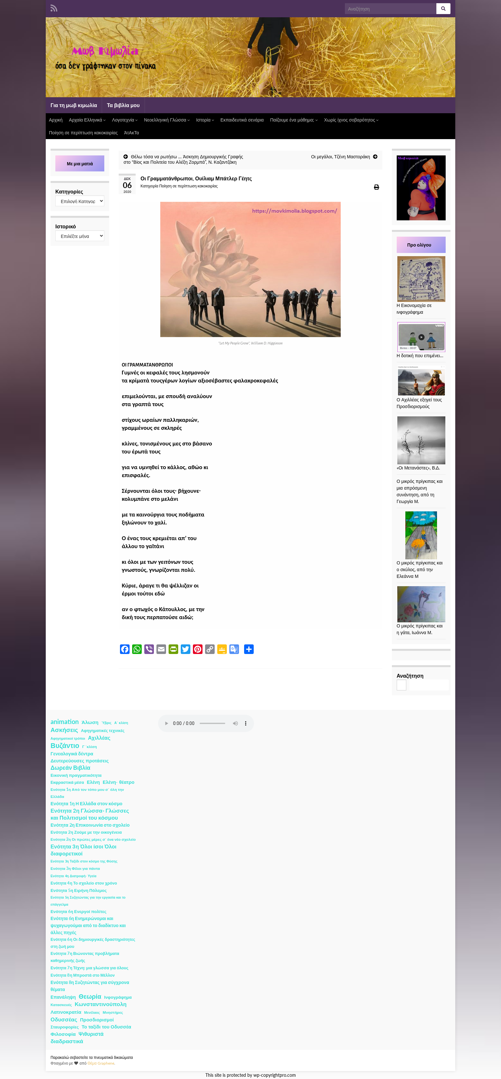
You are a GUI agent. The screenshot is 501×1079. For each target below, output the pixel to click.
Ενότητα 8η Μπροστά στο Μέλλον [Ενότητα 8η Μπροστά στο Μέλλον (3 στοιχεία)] (83, 975)
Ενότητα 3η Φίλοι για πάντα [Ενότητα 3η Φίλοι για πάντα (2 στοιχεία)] (75, 868)
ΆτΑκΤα (131, 132)
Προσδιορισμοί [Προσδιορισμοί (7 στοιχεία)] (97, 1019)
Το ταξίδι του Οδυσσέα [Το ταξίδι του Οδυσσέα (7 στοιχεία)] (106, 1026)
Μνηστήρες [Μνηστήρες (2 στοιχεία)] (113, 1012)
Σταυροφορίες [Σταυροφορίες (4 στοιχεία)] (65, 1026)
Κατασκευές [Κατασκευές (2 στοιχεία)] (61, 1004)
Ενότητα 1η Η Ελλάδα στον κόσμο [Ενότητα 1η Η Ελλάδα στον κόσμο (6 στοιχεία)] (87, 803)
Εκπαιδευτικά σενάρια (242, 119)
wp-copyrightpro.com (274, 1075)
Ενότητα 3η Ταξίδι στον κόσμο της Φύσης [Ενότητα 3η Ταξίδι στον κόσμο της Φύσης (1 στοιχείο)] (84, 861)
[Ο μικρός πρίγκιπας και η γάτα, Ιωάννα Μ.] (421, 604)
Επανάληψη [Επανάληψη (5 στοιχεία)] (63, 997)
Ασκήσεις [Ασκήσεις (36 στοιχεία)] (64, 729)
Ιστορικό (65, 226)
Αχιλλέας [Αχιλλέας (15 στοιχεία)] (99, 738)
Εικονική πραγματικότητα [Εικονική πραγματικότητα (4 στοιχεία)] (76, 775)
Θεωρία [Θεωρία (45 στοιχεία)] (90, 996)
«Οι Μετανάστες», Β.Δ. (418, 467)
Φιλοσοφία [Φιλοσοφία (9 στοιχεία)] (63, 1034)
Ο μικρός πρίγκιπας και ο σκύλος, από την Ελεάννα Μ (420, 569)
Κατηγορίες (69, 191)
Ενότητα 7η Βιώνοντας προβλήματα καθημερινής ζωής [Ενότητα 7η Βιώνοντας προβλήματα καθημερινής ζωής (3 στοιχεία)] (85, 957)
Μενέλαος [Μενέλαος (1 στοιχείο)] (92, 1012)
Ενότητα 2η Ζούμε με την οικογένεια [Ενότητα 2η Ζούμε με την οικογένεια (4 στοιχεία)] (86, 832)
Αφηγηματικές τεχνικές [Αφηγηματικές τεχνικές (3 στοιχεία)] (102, 730)
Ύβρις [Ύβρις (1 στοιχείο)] (106, 723)
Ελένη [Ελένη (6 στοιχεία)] (93, 782)
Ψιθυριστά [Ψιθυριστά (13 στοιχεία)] (91, 1034)
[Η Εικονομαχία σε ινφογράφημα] (421, 279)
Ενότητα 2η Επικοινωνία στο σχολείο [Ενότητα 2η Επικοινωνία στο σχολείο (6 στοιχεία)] (90, 825)
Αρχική (56, 119)
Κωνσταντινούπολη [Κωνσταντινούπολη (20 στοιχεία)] (100, 1004)
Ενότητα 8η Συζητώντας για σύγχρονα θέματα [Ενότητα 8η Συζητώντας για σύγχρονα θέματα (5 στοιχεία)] (90, 986)
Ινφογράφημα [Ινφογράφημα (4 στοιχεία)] (118, 997)
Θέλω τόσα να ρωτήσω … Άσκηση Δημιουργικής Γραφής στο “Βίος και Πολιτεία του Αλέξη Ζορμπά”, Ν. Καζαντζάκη (183, 159)
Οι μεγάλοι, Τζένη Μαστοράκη (340, 156)
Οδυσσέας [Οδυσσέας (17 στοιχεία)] (64, 1019)
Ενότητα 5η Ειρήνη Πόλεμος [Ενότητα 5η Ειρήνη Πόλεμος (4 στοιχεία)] (79, 890)
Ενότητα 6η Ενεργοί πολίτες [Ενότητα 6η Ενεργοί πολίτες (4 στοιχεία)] (79, 911)
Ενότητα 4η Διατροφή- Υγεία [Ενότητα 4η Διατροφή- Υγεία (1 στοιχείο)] (73, 876)
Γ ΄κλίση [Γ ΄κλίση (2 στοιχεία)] (89, 746)
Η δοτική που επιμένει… (420, 355)
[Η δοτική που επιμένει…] (421, 337)
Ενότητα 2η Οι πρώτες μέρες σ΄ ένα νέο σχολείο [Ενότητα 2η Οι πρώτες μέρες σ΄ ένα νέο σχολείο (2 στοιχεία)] (93, 839)
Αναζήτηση (410, 676)
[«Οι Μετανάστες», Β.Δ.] (421, 440)
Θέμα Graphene (100, 1063)
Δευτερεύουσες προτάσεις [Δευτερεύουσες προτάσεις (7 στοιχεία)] (80, 760)
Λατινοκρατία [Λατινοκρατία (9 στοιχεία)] (66, 1012)
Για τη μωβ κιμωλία (74, 105)
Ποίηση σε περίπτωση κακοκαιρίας (83, 132)
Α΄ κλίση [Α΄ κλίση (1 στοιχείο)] (121, 723)
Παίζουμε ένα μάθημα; (294, 119)
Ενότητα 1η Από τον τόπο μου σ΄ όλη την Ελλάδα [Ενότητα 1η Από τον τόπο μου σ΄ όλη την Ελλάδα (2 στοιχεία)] (87, 793)
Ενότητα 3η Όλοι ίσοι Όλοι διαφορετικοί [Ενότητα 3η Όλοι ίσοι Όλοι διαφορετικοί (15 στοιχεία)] (83, 850)
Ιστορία (205, 119)
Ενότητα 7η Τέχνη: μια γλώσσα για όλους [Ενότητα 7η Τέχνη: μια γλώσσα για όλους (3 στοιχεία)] (89, 967)
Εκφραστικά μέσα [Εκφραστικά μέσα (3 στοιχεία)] (67, 782)
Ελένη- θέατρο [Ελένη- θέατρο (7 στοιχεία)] (118, 782)
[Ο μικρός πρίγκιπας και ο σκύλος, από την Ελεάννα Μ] (421, 535)
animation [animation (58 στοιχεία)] (65, 721)
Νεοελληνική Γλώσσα (167, 119)
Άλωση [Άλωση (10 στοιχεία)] (90, 722)
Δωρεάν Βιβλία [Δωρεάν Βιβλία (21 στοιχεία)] (70, 767)
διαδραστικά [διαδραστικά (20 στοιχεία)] (67, 1041)
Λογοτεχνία (125, 119)
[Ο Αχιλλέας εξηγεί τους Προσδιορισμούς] (421, 381)
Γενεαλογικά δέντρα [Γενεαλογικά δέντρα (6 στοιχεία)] (72, 753)
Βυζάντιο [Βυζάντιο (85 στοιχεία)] (65, 745)
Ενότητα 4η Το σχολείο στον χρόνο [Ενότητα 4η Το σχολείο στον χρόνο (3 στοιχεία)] (84, 883)
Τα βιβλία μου (123, 105)
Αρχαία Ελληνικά (87, 119)
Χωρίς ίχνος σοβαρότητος (351, 119)
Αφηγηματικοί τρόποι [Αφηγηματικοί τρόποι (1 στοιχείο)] (68, 738)
